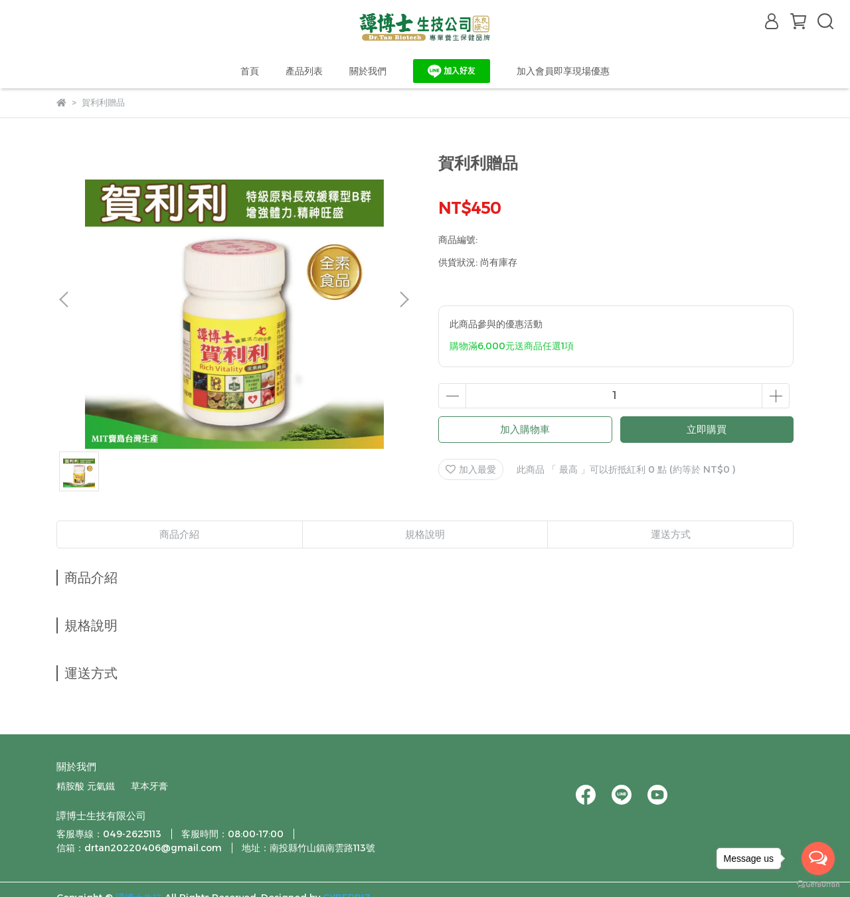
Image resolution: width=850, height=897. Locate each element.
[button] (404, 299)
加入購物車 (525, 429)
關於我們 (367, 71)
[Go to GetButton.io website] (818, 884)
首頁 (249, 71)
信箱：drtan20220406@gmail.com (139, 848)
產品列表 (304, 71)
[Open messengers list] (818, 858)
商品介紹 (179, 534)
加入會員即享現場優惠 (563, 71)
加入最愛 (471, 469)
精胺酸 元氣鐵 (85, 786)
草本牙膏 (149, 786)
